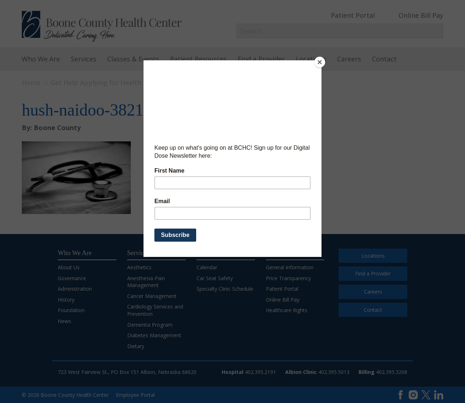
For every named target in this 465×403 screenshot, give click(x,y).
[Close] (319, 62)
